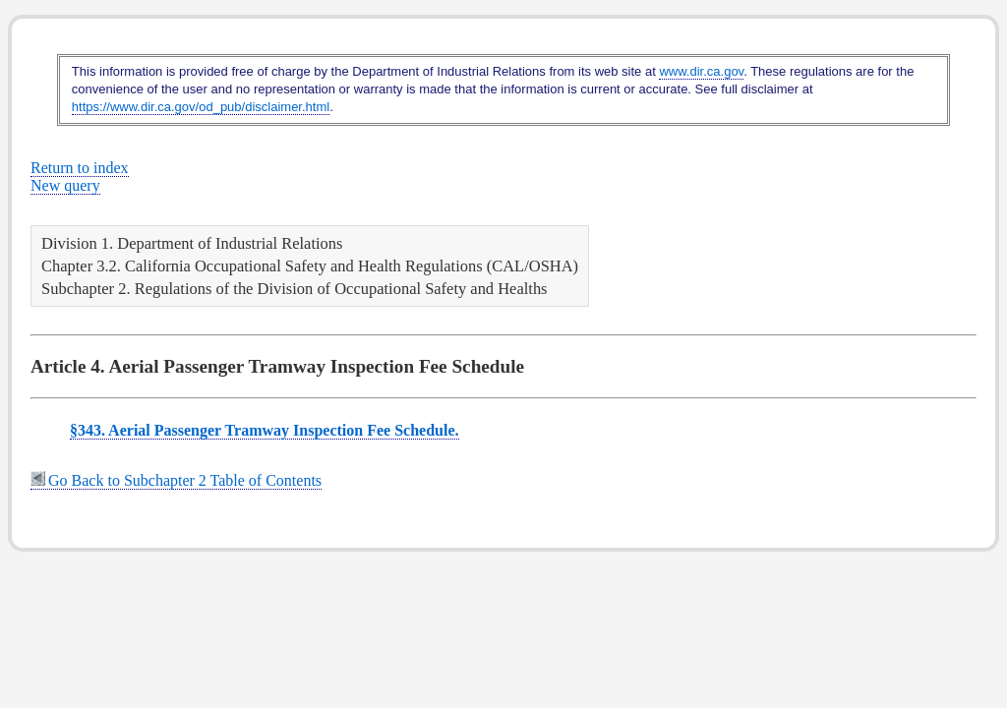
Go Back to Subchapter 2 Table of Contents (176, 480)
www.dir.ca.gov (701, 71)
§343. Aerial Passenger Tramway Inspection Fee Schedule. (264, 430)
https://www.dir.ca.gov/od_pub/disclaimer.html (200, 106)
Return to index (79, 167)
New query (65, 185)
